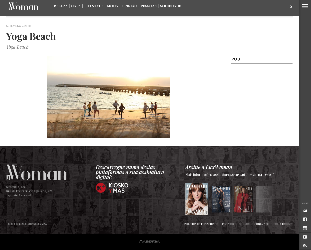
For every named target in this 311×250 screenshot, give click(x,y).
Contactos (261, 223)
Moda (112, 5)
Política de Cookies (236, 223)
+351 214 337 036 (262, 174)
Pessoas (149, 5)
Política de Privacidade (201, 223)
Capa (76, 5)
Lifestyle (93, 5)
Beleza (61, 5)
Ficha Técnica (283, 223)
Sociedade (170, 5)
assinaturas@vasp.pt (229, 174)
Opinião (129, 5)
